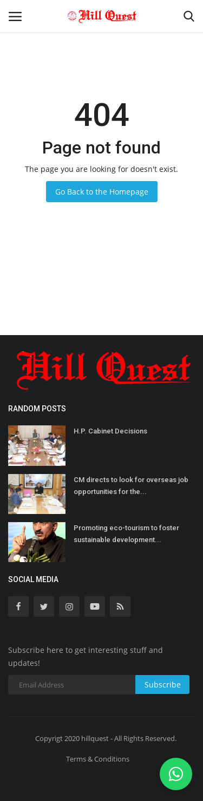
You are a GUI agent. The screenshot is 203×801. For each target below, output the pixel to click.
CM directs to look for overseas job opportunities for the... (131, 486)
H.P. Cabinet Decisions (110, 431)
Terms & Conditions (97, 759)
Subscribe (163, 684)
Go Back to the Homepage (101, 191)
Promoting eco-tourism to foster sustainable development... (126, 534)
